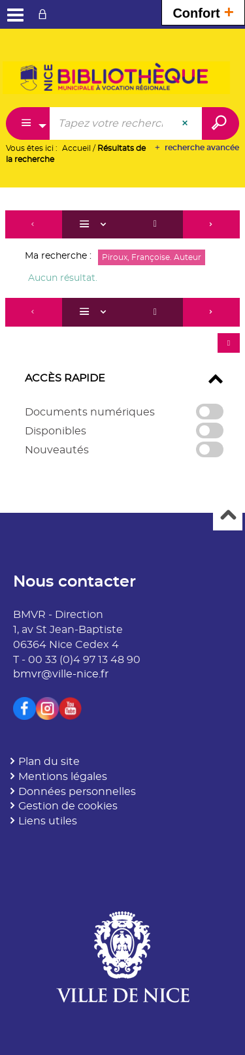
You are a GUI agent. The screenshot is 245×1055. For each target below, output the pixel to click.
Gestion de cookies (68, 806)
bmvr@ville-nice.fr (60, 674)
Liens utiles (47, 821)
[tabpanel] (122, 340)
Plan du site (49, 761)
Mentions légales (62, 776)
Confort (203, 11)
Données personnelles (77, 792)
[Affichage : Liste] (94, 224)
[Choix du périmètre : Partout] (28, 123)
